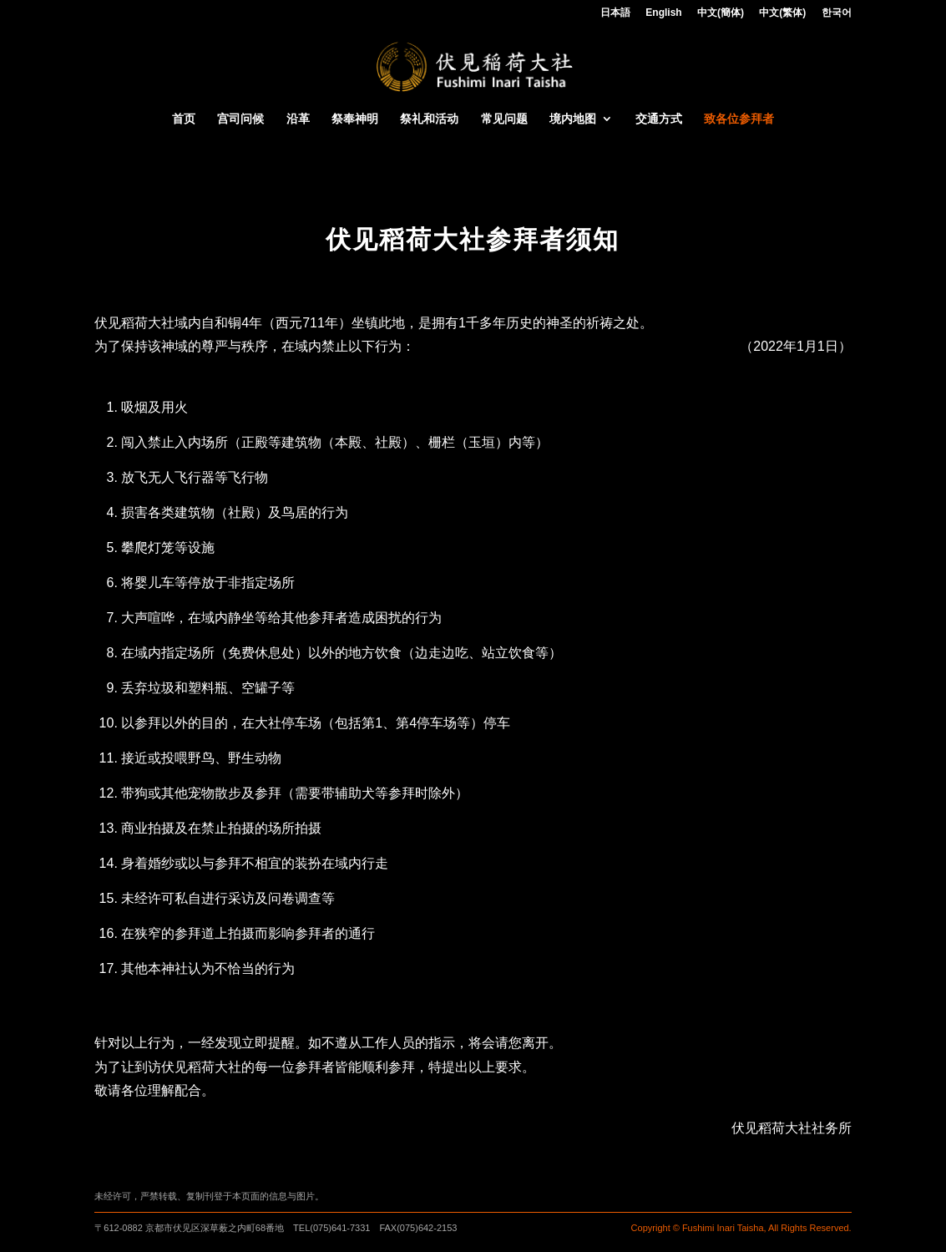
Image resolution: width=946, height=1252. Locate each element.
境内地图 (572, 119)
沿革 (298, 119)
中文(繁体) (782, 13)
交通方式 (658, 119)
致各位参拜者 (739, 119)
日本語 (615, 13)
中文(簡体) (720, 13)
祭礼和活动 (429, 119)
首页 (183, 119)
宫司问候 (240, 119)
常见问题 (504, 119)
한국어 (837, 13)
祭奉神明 (354, 119)
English (663, 13)
